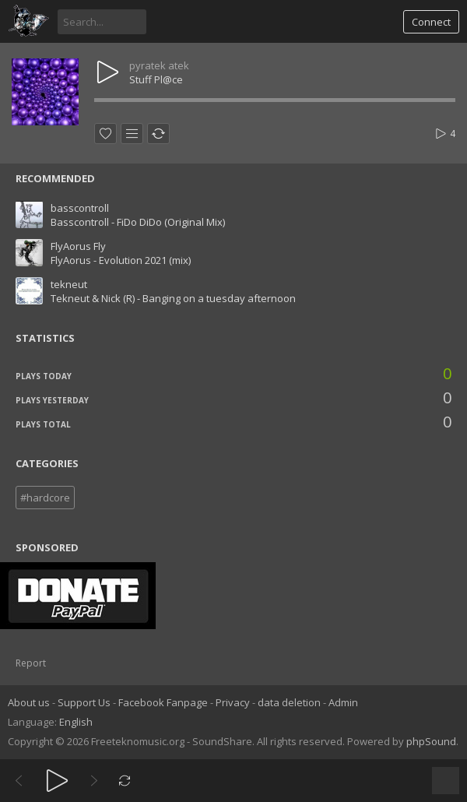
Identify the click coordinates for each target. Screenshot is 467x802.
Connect (431, 22)
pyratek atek (159, 65)
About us (29, 702)
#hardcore (45, 498)
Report (31, 663)
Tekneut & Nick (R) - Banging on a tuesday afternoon (173, 298)
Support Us (84, 702)
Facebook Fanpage (163, 702)
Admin (343, 702)
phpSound (431, 741)
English (76, 722)
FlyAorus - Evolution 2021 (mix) (121, 260)
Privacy (233, 702)
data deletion (289, 702)
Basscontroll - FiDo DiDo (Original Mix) (138, 222)
